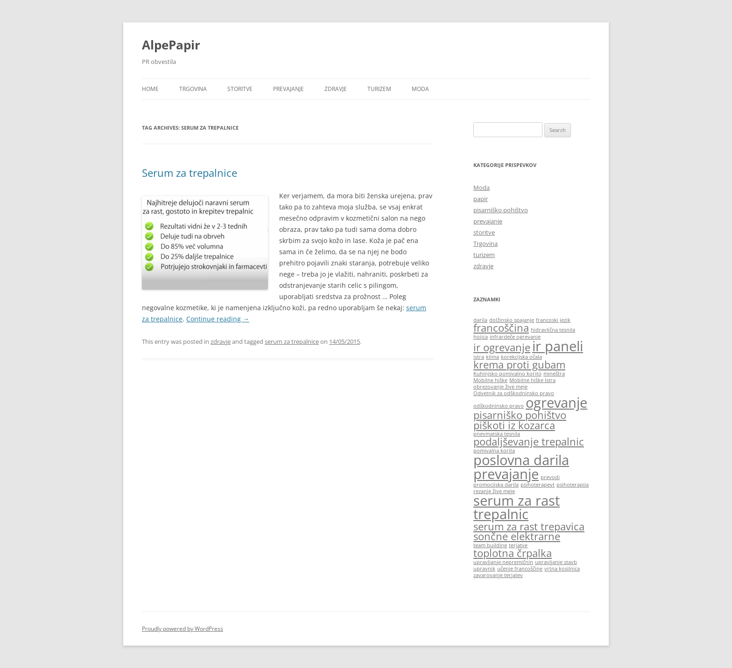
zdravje (335, 89)
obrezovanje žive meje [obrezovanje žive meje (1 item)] (500, 386)
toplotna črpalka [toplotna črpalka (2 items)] (512, 553)
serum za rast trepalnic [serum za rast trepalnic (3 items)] (516, 507)
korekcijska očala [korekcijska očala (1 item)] (521, 357)
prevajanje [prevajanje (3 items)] (506, 474)
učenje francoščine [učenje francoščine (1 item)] (519, 568)
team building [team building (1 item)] (490, 545)
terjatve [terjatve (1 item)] (518, 545)
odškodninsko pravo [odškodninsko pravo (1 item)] (498, 406)
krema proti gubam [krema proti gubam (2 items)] (519, 364)
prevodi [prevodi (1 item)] (550, 477)
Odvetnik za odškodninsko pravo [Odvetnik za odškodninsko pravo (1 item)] (513, 393)
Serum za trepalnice (189, 173)
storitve (240, 89)
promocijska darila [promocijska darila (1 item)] (496, 484)
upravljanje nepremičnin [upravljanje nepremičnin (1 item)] (503, 562)
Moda (420, 89)
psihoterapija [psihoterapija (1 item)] (572, 484)
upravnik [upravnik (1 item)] (484, 568)
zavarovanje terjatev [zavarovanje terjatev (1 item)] (498, 575)
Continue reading (217, 318)
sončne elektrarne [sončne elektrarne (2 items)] (516, 536)
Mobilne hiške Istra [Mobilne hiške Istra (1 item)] (532, 380)
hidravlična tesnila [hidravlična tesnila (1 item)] (553, 330)
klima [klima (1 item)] (492, 357)
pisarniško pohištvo (500, 210)
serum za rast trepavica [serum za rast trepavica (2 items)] (528, 526)
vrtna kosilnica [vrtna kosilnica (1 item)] (562, 568)
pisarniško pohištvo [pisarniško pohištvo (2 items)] (519, 415)
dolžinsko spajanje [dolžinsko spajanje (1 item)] (511, 320)
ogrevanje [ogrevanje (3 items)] (556, 402)
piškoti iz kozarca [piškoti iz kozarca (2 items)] (514, 425)
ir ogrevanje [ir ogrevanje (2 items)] (501, 347)
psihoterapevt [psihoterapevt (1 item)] (538, 484)
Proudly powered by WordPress (182, 629)
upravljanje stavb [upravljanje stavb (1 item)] (556, 562)
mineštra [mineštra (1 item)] (554, 373)
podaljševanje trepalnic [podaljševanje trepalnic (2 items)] (528, 441)
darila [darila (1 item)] (480, 320)
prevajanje (288, 89)
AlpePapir (171, 44)
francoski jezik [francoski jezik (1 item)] (553, 320)
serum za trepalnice (292, 341)
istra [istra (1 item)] (478, 357)
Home (150, 89)
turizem (379, 89)
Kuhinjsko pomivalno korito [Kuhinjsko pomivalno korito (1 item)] (507, 373)
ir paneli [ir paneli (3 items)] (557, 346)
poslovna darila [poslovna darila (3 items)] (521, 460)
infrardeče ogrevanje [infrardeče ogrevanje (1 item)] (515, 337)
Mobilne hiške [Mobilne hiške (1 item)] (490, 380)
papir (480, 199)
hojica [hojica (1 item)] (480, 337)
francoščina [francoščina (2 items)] (501, 327)
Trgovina (193, 89)
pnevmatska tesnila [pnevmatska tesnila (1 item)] (496, 434)
